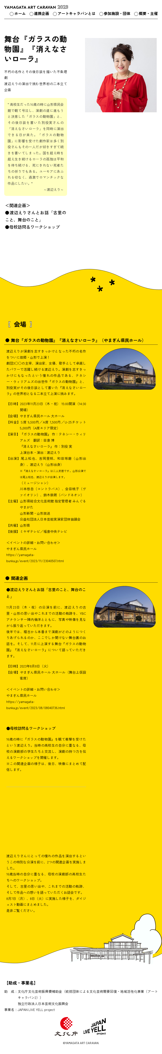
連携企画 (41, 13)
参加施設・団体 (117, 13)
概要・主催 (148, 13)
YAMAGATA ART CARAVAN (36, 7)
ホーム (20, 13)
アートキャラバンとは (77, 13)
